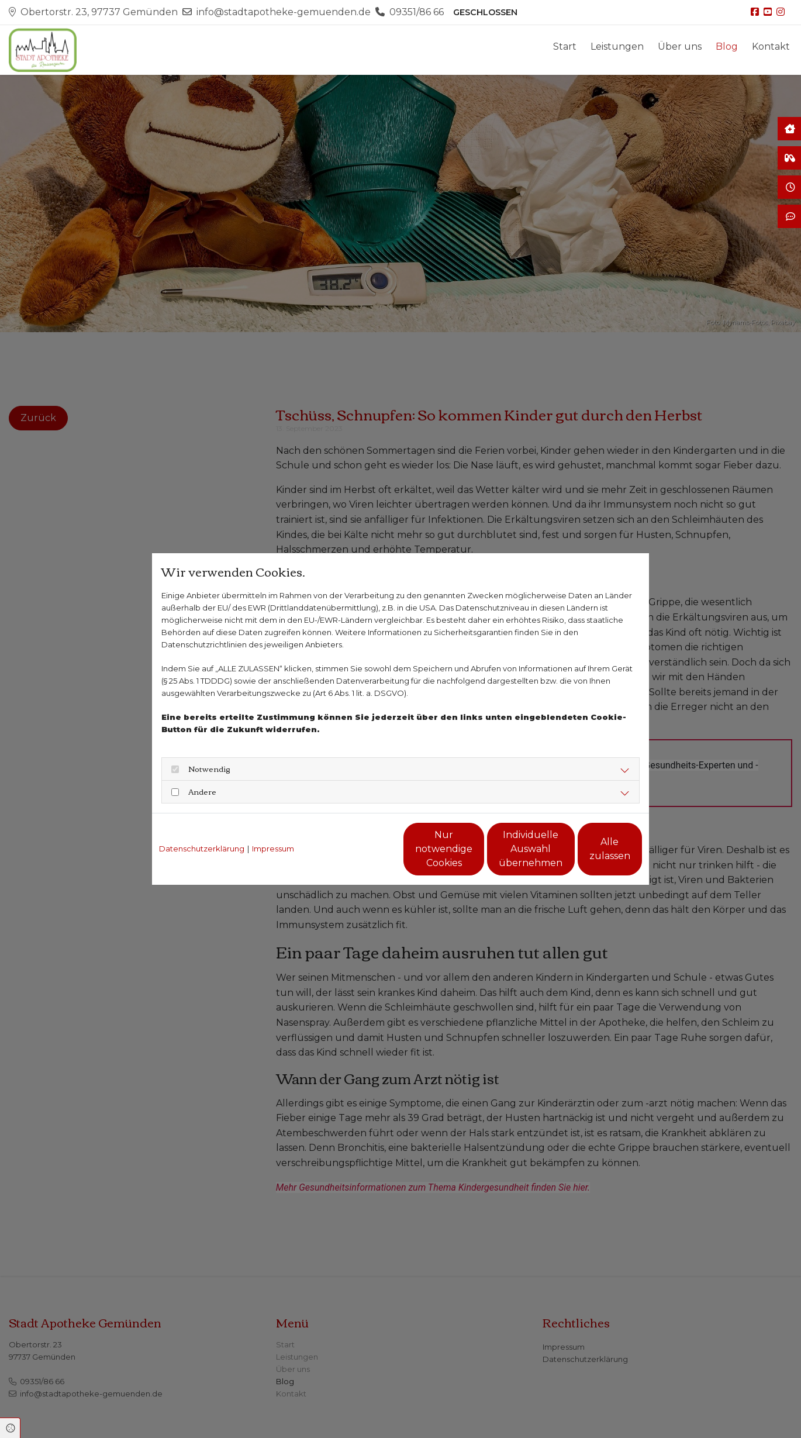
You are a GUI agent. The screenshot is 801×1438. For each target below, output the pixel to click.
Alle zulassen (588, 848)
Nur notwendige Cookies (366, 848)
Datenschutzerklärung (201, 848)
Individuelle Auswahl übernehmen (477, 848)
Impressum (273, 848)
